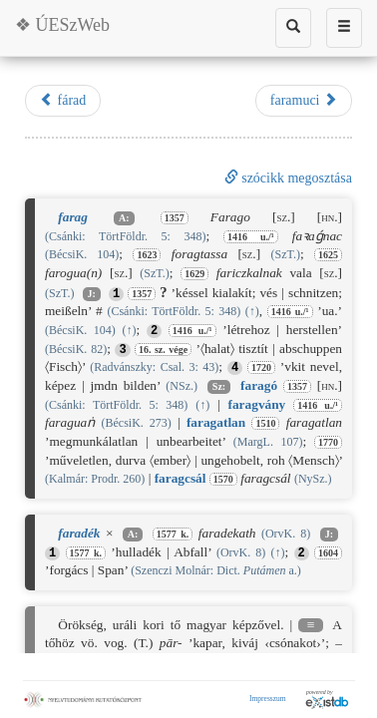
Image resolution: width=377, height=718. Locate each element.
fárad (63, 100)
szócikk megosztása (288, 178)
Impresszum (267, 698)
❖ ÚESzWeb (62, 25)
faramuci (303, 100)
